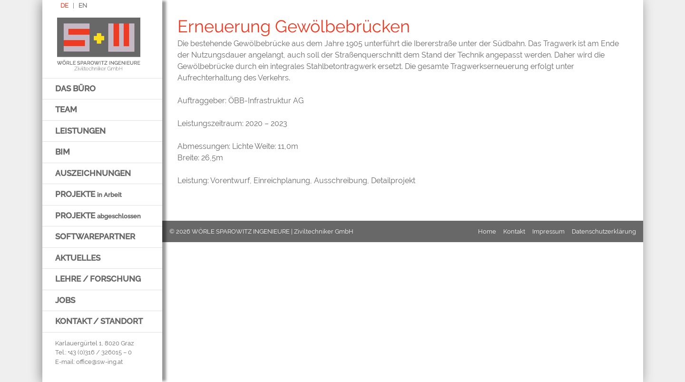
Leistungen (80, 131)
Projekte (88, 194)
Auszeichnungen (93, 173)
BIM (62, 152)
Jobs (65, 300)
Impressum (548, 231)
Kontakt (514, 231)
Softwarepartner (95, 236)
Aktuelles (77, 258)
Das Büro (75, 88)
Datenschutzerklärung (604, 231)
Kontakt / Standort (99, 321)
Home (487, 231)
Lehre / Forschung (98, 279)
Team (66, 109)
